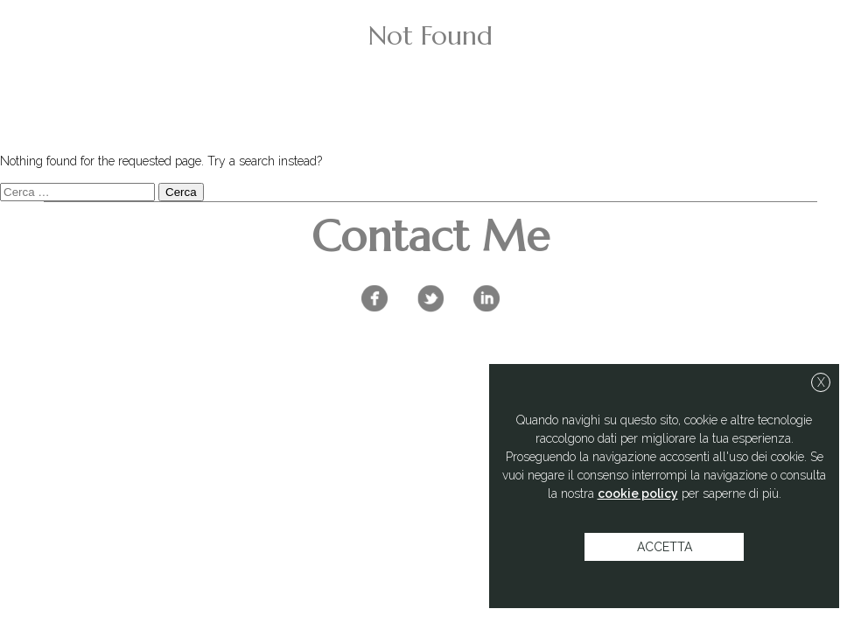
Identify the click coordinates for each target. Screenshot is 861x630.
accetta (664, 547)
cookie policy (638, 493)
